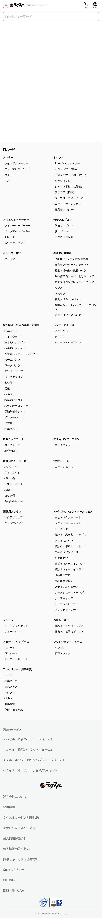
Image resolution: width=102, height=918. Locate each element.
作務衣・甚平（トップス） (70, 625)
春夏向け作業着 (62, 253)
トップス (58, 157)
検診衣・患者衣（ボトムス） (72, 546)
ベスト (8, 180)
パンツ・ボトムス (63, 325)
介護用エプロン (64, 575)
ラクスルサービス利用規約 (21, 817)
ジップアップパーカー (17, 231)
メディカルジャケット (68, 523)
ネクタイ (9, 692)
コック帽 (9, 495)
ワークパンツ (12, 365)
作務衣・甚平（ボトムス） (70, 631)
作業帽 (8, 423)
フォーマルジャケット (17, 169)
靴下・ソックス (64, 653)
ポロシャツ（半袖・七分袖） (72, 174)
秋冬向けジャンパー (16, 348)
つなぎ (59, 287)
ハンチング (11, 466)
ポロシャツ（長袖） (66, 169)
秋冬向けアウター (14, 400)
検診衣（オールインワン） (70, 569)
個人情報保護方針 (15, 838)
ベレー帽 (9, 478)
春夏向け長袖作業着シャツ (70, 270)
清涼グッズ (11, 686)
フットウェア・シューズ (67, 641)
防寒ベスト (11, 428)
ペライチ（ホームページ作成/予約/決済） (30, 770)
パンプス (60, 647)
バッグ (8, 675)
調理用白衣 (11, 450)
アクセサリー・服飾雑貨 (17, 669)
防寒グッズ (11, 680)
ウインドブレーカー (16, 163)
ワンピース (11, 653)
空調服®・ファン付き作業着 (71, 258)
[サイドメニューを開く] (5, 5)
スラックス (61, 330)
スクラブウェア (13, 517)
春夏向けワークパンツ (68, 314)
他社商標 (9, 880)
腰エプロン (61, 231)
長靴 (7, 388)
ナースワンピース (65, 604)
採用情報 (9, 807)
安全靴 (8, 382)
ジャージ (8, 620)
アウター (8, 157)
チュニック (61, 528)
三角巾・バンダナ (14, 484)
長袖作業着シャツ (14, 411)
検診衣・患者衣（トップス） (72, 534)
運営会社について (15, 796)
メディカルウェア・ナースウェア (72, 511)
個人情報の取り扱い (16, 848)
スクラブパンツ (13, 523)
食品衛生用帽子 (13, 501)
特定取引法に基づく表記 (19, 828)
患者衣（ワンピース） (68, 552)
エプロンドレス (64, 237)
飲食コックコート (13, 439)
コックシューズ (64, 466)
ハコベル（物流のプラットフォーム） (28, 749)
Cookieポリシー (13, 869)
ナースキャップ (64, 598)
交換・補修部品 (13, 709)
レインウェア (12, 336)
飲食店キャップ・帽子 (16, 460)
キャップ (9, 258)
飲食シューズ (61, 460)
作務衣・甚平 (61, 620)
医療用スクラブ (12, 511)
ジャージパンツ (13, 631)
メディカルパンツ (65, 540)
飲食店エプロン (62, 219)
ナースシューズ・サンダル (70, 592)
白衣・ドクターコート (68, 517)
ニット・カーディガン (68, 203)
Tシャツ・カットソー (67, 163)
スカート (9, 647)
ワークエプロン (13, 376)
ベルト (8, 698)
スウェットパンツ (14, 242)
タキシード (11, 174)
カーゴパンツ (12, 359)
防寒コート (11, 330)
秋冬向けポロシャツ (16, 405)
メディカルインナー (66, 609)
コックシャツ (12, 444)
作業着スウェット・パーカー (21, 353)
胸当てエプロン (64, 225)
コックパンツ (62, 444)
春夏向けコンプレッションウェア (74, 281)
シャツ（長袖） (64, 180)
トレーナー (11, 237)
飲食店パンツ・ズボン (66, 439)
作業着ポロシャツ (65, 209)
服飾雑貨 (9, 704)
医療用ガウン (62, 557)
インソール (11, 417)
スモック (60, 293)
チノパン (60, 336)
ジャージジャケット (16, 625)
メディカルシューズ (66, 586)
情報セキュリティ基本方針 (21, 859)
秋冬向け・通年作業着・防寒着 (21, 325)
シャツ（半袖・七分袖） (69, 186)
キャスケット (12, 472)
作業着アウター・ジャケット (72, 264)
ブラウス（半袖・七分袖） (70, 197)
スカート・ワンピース (16, 641)
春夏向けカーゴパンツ (68, 299)
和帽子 (8, 489)
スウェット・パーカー (16, 219)
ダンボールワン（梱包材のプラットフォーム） (34, 760)
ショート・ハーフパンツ (69, 342)
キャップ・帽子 (12, 253)
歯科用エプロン (64, 580)
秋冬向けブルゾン (14, 342)
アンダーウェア (13, 371)
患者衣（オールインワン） (70, 563)
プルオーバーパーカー (17, 225)
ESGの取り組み (13, 890)
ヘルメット (11, 394)
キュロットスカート (16, 659)
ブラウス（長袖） (65, 192)
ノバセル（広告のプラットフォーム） (28, 739)
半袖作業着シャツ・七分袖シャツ (74, 276)
